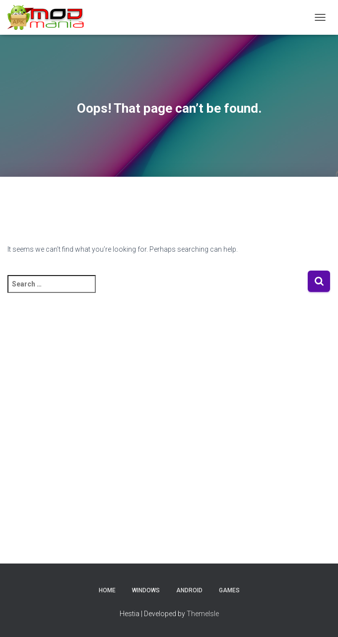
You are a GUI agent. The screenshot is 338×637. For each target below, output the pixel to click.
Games (229, 590)
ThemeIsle (203, 614)
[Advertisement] (169, 433)
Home (107, 590)
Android (189, 590)
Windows (146, 590)
